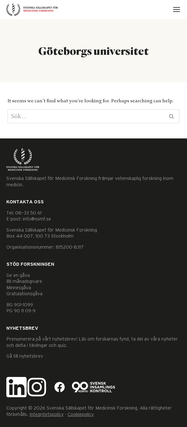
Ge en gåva (18, 275)
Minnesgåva (18, 287)
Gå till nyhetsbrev (24, 356)
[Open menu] (176, 9)
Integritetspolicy (46, 414)
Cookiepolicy (81, 414)
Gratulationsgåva (24, 293)
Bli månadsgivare (24, 281)
